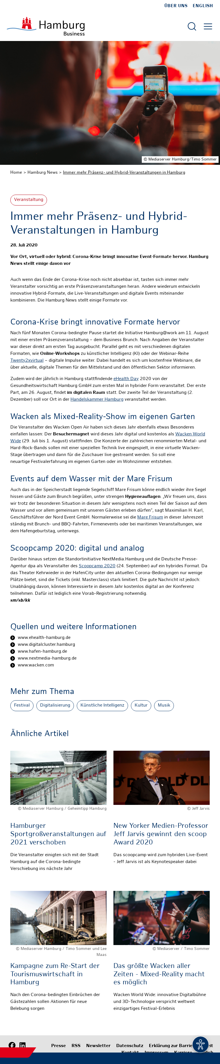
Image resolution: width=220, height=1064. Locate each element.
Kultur (141, 705)
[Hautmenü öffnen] (208, 26)
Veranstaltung (28, 200)
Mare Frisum (150, 517)
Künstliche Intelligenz (102, 705)
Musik (164, 705)
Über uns (176, 6)
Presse (58, 1046)
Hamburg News (43, 173)
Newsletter (98, 1046)
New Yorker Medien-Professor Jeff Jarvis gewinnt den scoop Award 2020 (160, 834)
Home (16, 173)
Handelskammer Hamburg (96, 400)
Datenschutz (129, 1046)
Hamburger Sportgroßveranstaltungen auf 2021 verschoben (58, 834)
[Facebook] (12, 1045)
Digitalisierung (55, 705)
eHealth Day (126, 379)
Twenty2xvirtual (27, 361)
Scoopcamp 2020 (97, 566)
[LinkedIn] (22, 1045)
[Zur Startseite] (46, 26)
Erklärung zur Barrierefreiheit (181, 1046)
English (203, 6)
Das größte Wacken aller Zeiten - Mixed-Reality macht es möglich (159, 974)
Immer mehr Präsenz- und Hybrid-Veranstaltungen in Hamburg (124, 173)
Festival (22, 705)
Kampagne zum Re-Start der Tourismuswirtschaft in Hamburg (55, 974)
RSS (76, 1046)
